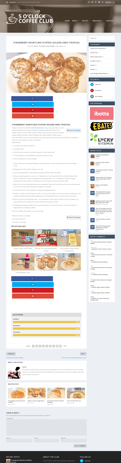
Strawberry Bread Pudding (100, 262)
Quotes (92, 65)
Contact (110, 21)
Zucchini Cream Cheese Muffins (102, 162)
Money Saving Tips (95, 56)
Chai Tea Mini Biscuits (74, 366)
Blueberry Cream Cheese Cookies (101, 249)
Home (67, 21)
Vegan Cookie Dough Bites (36, 366)
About (75, 21)
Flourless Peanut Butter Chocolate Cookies (28, 2)
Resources (97, 21)
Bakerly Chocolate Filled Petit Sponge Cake (99, 299)
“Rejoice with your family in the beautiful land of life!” (103, 178)
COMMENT (9, 384)
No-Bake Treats (44, 46)
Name (8, 403)
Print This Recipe (74, 112)
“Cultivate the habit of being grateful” (104, 170)
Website (63, 403)
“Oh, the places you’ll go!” (103, 219)
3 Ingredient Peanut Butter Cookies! (16, 366)
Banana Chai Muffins (101, 185)
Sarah (36, 46)
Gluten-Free (93, 52)
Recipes (85, 21)
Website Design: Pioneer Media (44, 459)
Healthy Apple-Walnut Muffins (101, 287)
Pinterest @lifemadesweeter (35, 110)
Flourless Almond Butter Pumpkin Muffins (101, 242)
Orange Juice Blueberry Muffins (102, 155)
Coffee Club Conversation (97, 48)
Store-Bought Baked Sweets (98, 73)
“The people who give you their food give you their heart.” (103, 193)
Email (36, 403)
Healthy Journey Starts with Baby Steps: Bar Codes (103, 201)
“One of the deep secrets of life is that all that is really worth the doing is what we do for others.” (103, 210)
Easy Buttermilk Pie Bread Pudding (55, 366)
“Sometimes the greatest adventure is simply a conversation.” (103, 227)
